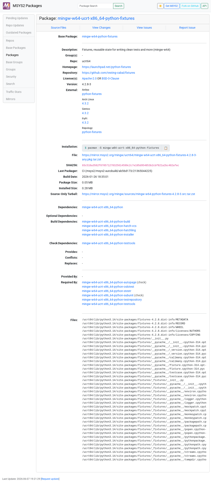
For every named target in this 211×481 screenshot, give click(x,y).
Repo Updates (15, 25)
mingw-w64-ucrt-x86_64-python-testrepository (112, 299)
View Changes (101, 27)
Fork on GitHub (190, 6)
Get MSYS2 (172, 6)
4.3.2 (85, 103)
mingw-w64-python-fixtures (99, 36)
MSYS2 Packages (22, 5)
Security (11, 76)
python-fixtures (92, 94)
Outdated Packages (18, 32)
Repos (10, 40)
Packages (12, 55)
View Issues (144, 27)
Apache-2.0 (89, 78)
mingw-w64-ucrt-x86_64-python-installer (108, 234)
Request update (50, 478)
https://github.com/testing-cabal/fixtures (108, 72)
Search (118, 6)
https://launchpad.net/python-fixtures (106, 67)
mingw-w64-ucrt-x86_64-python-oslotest (108, 286)
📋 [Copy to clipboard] (166, 148)
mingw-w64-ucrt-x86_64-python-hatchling (109, 230)
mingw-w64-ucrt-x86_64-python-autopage (109, 282)
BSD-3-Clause (110, 78)
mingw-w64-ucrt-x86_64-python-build (106, 221)
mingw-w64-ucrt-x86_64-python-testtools (108, 243)
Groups (10, 69)
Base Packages (16, 47)
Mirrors (10, 99)
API (204, 6)
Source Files (58, 27)
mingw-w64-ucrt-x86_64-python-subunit (108, 295)
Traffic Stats (13, 91)
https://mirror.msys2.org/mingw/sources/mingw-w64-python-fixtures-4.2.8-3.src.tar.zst (138, 194)
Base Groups (14, 62)
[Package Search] (95, 6)
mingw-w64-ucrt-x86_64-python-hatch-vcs (109, 226)
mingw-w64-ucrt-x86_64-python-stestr (106, 291)
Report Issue (187, 27)
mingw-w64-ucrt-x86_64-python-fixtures (96, 18)
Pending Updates (17, 18)
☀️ (160, 6)
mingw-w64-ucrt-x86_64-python (102, 207)
